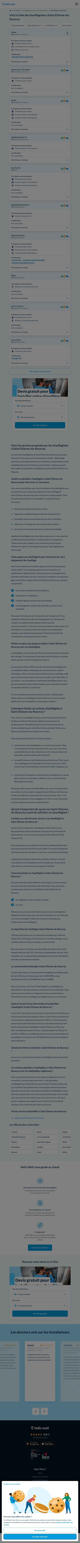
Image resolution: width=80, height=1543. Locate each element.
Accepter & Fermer (40, 1537)
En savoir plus (40, 1530)
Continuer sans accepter (12, 1484)
